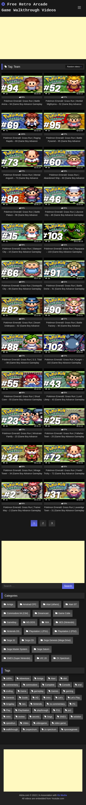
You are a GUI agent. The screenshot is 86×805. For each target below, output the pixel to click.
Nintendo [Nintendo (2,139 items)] (37, 704)
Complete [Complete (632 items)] (49, 685)
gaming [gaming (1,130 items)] (69, 691)
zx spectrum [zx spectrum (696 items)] (50, 729)
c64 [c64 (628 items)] (65, 678)
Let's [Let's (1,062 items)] (60, 697)
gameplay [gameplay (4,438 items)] (38, 691)
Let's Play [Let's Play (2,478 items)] (75, 697)
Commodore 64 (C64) (17, 613)
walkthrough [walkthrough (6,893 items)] (12, 729)
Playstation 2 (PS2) (67, 631)
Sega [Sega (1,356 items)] (49, 716)
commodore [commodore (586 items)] (31, 685)
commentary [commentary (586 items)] (12, 685)
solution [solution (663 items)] (77, 716)
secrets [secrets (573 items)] (35, 716)
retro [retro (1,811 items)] (8, 716)
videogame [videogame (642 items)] (41, 723)
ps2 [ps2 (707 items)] (69, 710)
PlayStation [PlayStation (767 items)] (23, 710)
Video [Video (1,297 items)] (26, 723)
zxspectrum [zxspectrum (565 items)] (31, 729)
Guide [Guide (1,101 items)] (25, 697)
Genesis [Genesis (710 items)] (10, 697)
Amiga (10, 604)
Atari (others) (52, 604)
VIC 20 (43, 658)
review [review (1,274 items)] (21, 716)
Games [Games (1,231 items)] (54, 691)
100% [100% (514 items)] (9, 678)
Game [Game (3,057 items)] (23, 691)
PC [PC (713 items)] (73, 704)
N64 (47, 622)
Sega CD (29, 640)
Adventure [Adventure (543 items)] (24, 678)
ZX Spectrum (63, 658)
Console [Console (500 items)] (66, 685)
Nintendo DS (13, 631)
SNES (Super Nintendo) (18, 658)
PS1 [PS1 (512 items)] (58, 710)
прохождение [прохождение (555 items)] (71, 729)
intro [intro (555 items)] (48, 697)
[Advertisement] (43, 38)
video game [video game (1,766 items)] (60, 723)
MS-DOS (30, 622)
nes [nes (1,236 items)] (23, 704)
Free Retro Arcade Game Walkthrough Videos (29, 7)
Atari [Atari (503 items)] (53, 678)
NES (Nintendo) (66, 622)
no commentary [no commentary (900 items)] (57, 704)
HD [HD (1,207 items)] (37, 697)
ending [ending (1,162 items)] (9, 691)
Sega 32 (11, 640)
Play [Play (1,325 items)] (8, 710)
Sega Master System (17, 649)
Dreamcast (43, 613)
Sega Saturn (43, 649)
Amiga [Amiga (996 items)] (40, 678)
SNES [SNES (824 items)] (63, 716)
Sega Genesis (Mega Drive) (57, 640)
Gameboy (11, 622)
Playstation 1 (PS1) (38, 631)
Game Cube (64, 613)
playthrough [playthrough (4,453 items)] (42, 710)
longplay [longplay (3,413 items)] (10, 704)
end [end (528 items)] (79, 685)
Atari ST (73, 604)
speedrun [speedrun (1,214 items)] (10, 723)
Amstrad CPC (29, 604)
